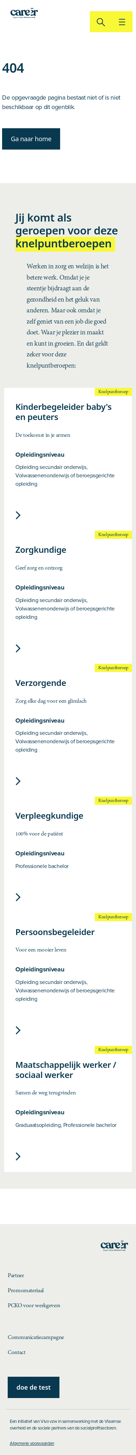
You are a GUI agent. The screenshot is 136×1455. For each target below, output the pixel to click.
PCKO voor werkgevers (34, 1305)
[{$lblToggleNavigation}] (122, 21)
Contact (16, 1352)
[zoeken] (101, 21)
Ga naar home (31, 139)
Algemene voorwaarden (32, 1443)
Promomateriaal (26, 1290)
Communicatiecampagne (36, 1337)
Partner (16, 1275)
